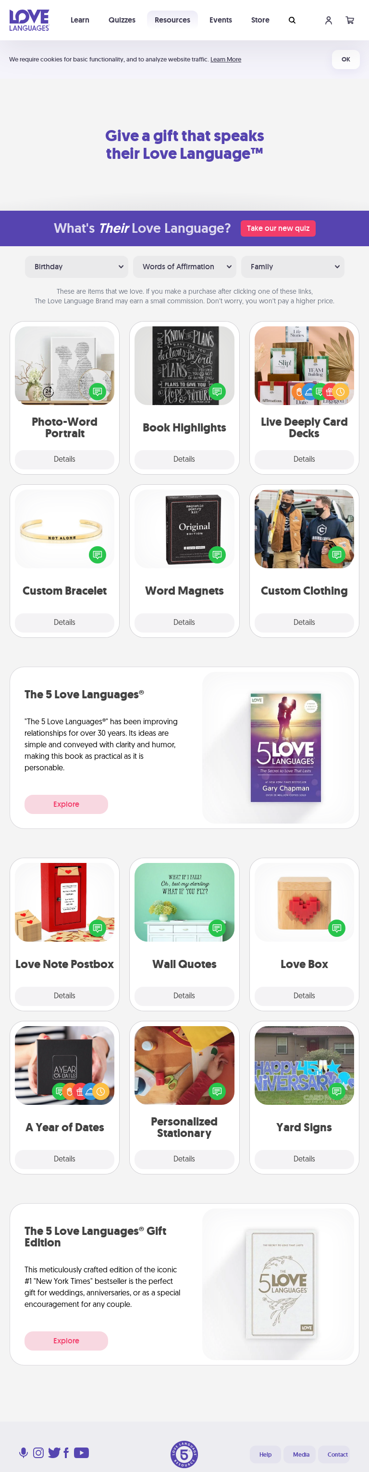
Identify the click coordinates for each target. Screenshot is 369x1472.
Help (265, 1455)
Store (260, 20)
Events (220, 20)
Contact (338, 1455)
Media (301, 1455)
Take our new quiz (278, 228)
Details (64, 460)
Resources (172, 20)
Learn (80, 20)
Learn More (225, 59)
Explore (66, 804)
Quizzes (122, 20)
